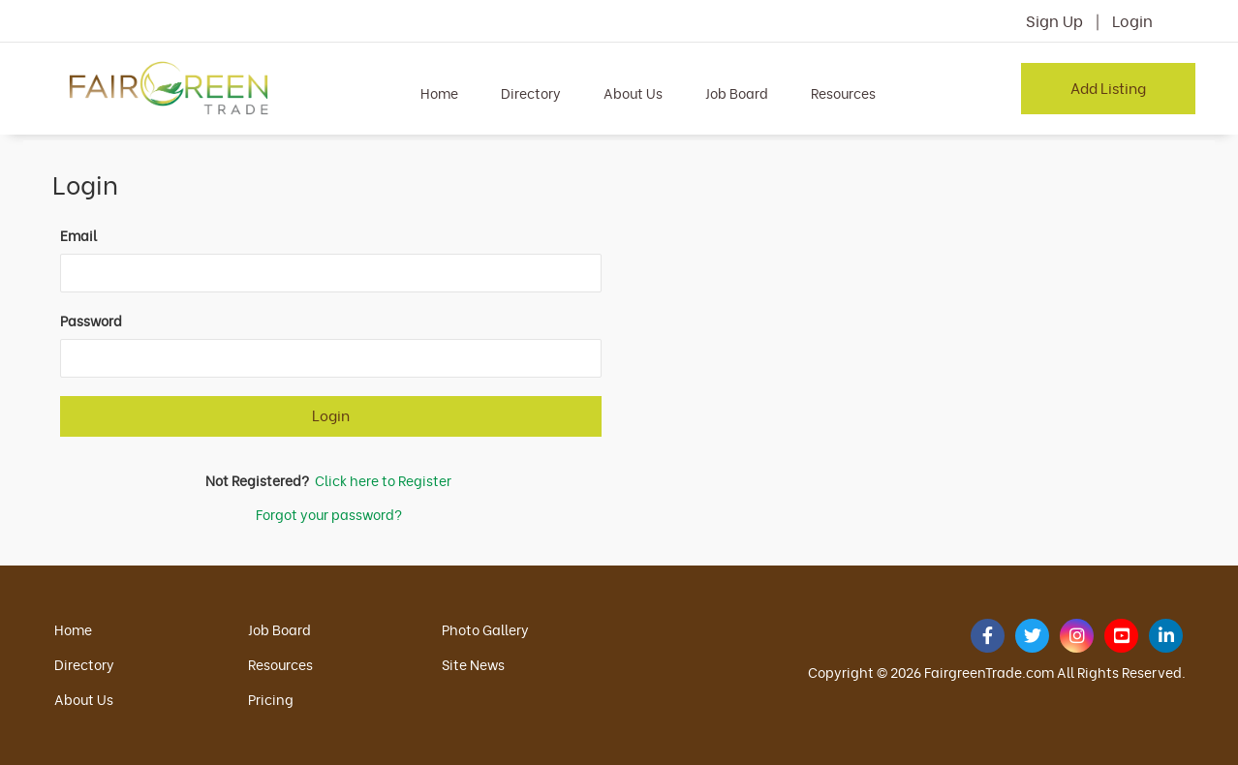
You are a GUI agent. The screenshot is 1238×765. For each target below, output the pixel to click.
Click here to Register (383, 480)
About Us (633, 92)
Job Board (736, 92)
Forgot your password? (329, 514)
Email (78, 235)
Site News (473, 664)
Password (91, 320)
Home (439, 92)
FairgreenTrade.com (989, 671)
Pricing (271, 698)
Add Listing (1108, 87)
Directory (531, 92)
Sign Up (1054, 20)
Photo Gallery (485, 629)
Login (1132, 20)
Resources (843, 92)
